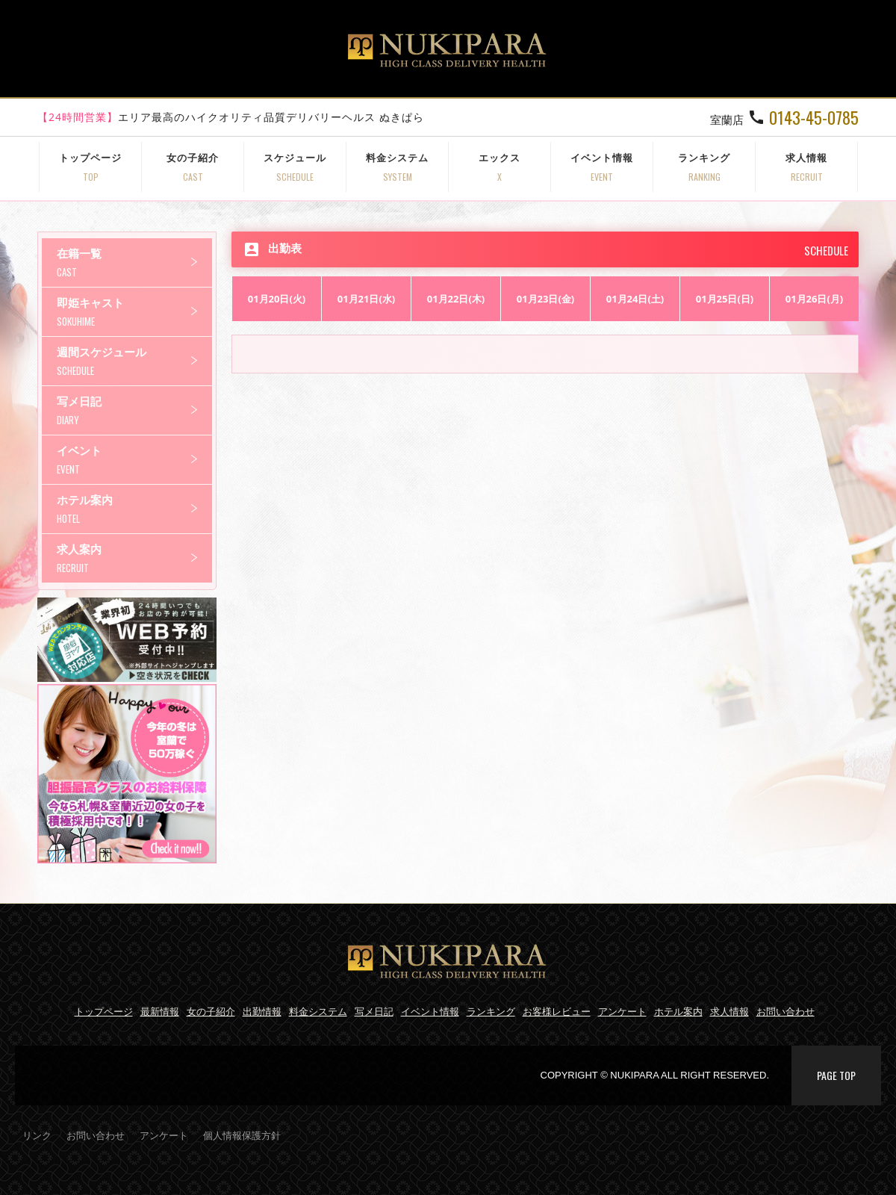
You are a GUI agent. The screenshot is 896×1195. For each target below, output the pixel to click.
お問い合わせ (785, 1011)
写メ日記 (134, 410)
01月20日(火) (277, 298)
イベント (134, 460)
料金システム (397, 167)
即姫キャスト (134, 312)
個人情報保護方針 (242, 1135)
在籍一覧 (134, 262)
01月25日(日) (725, 298)
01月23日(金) (546, 298)
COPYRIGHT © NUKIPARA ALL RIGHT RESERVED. (655, 1075)
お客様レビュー (557, 1011)
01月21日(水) (366, 298)
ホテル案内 (134, 509)
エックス (499, 167)
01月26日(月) (814, 298)
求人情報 (806, 167)
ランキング (704, 167)
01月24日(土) (635, 298)
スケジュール (295, 167)
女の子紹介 (192, 167)
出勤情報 (262, 1011)
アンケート (622, 1011)
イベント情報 (602, 167)
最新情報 (159, 1011)
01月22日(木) (456, 298)
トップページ (90, 167)
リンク (37, 1135)
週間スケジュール (134, 361)
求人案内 (134, 558)
